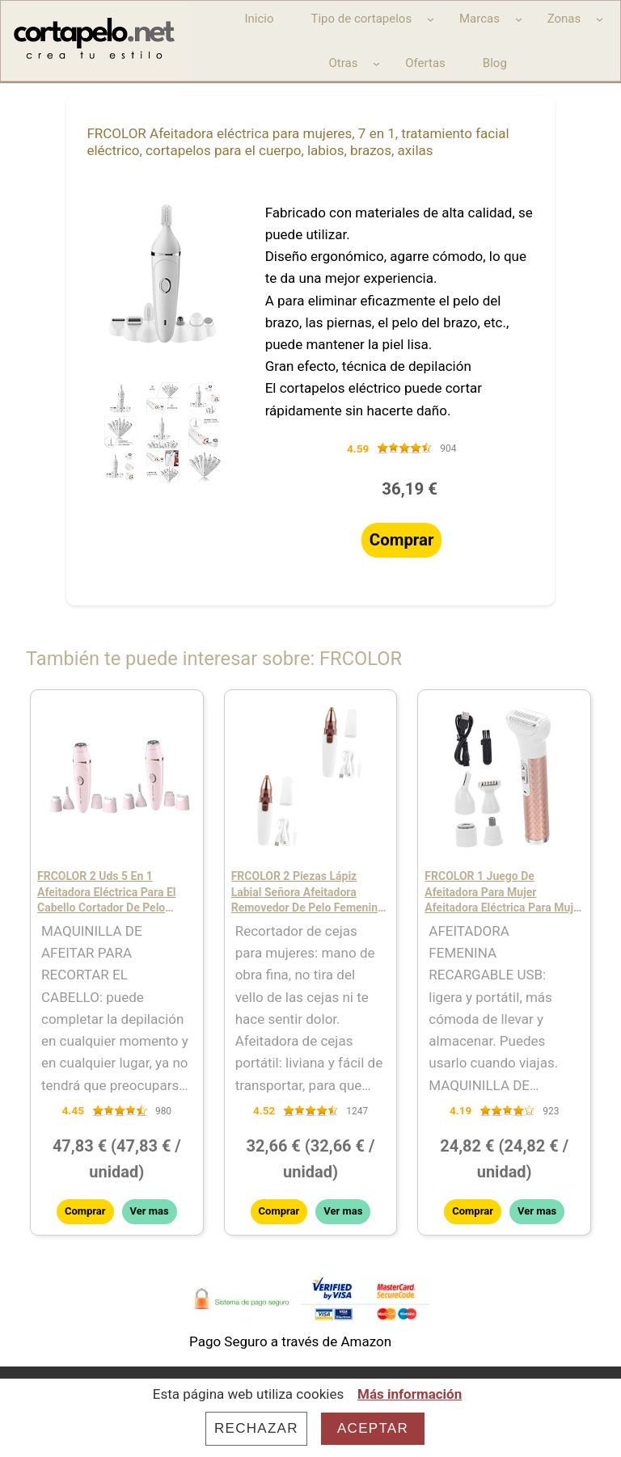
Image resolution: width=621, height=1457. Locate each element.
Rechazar (256, 1428)
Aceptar (372, 1428)
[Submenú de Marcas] (518, 19)
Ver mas (149, 1211)
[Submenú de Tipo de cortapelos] (430, 19)
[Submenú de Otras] (376, 63)
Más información (409, 1394)
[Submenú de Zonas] (599, 19)
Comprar (402, 540)
